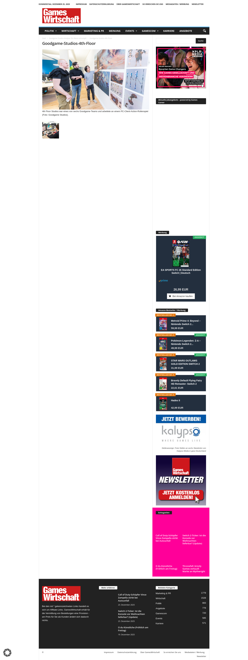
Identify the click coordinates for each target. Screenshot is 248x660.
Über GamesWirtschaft (128, 4)
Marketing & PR (94, 30)
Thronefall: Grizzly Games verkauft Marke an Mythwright (193, 568)
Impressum (81, 4)
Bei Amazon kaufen (182, 296)
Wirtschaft (70, 31)
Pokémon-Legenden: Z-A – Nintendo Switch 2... (186, 342)
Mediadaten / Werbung (177, 4)
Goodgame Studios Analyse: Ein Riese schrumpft (68, 38)
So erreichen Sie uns (152, 4)
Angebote (185, 30)
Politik (51, 31)
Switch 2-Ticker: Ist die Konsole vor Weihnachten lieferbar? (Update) (194, 539)
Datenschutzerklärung (101, 4)
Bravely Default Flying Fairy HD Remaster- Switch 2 (186, 382)
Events (131, 31)
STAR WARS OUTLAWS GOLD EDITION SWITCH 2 (185, 362)
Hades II (175, 400)
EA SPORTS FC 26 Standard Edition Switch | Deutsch (181, 271)
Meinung (114, 30)
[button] (204, 31)
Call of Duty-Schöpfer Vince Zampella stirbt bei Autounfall (167, 538)
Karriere (168, 30)
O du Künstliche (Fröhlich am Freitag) (166, 567)
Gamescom (150, 31)
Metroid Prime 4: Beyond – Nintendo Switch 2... (186, 322)
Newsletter (197, 4)
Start (44, 38)
